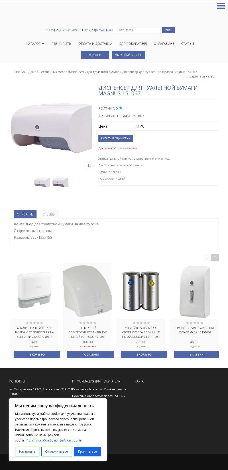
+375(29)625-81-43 (97, 30)
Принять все (87, 451)
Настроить (27, 451)
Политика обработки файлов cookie (53, 440)
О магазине (164, 43)
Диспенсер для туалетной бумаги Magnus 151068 (194, 330)
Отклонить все (56, 451)
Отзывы (49, 214)
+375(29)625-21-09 (61, 30)
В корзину (37, 354)
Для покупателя (133, 43)
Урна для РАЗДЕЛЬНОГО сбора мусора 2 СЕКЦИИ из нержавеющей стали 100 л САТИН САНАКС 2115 (141, 332)
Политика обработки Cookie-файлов (99, 389)
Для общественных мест (46, 72)
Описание (25, 214)
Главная (20, 72)
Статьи (187, 43)
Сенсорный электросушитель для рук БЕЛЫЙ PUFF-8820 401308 (88, 332)
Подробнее (90, 354)
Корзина (95, 55)
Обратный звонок (128, 55)
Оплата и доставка (95, 43)
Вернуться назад (201, 76)
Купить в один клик (115, 138)
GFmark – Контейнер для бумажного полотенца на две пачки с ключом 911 (34, 332)
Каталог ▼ (35, 43)
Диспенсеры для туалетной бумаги (93, 72)
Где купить (61, 43)
